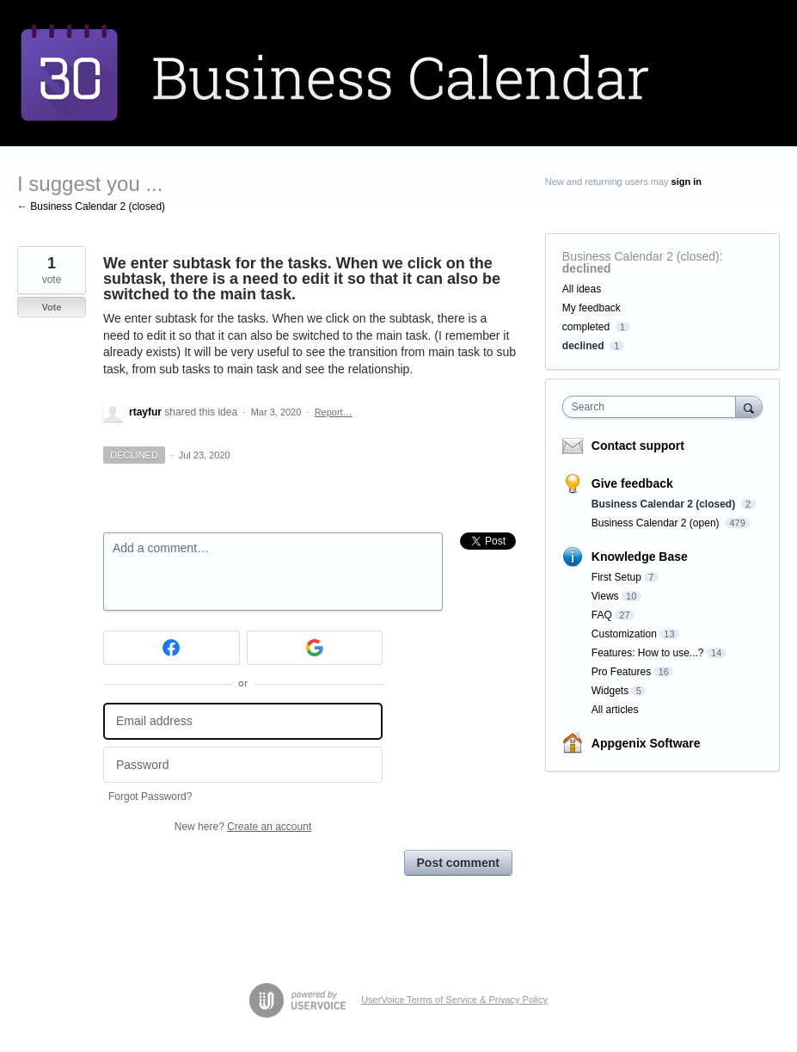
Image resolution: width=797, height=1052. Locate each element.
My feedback (591, 308)
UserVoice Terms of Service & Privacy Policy (454, 999)
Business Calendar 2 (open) (657, 523)
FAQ (602, 615)
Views (605, 596)
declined (586, 268)
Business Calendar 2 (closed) (641, 256)
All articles (615, 710)
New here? (243, 827)
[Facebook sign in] (171, 648)
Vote (51, 307)
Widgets (610, 691)
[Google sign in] (315, 648)
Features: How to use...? (648, 653)
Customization (624, 634)
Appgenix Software (646, 743)
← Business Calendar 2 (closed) (91, 206)
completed (586, 327)
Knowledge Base (640, 556)
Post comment (458, 863)
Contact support (638, 446)
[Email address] (243, 721)
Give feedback (632, 483)
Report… (334, 412)
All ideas (581, 289)
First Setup (616, 577)
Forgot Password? (150, 797)
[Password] (243, 765)
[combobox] (653, 407)
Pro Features (621, 672)
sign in (686, 181)
